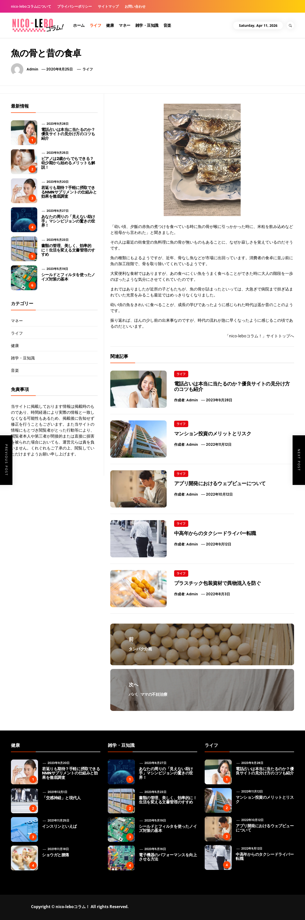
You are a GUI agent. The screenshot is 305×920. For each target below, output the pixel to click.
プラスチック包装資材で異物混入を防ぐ (217, 583)
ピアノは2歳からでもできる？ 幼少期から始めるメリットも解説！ (68, 163)
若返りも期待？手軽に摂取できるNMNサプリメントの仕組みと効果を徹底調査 (69, 192)
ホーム (79, 25)
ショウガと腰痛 (55, 855)
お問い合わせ (135, 6)
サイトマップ (108, 6)
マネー (124, 25)
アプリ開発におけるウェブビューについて (220, 483)
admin (32, 69)
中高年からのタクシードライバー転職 (215, 533)
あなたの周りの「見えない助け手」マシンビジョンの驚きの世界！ (68, 221)
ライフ (95, 25)
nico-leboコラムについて (31, 6)
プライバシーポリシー (74, 6)
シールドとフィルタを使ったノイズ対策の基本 (68, 277)
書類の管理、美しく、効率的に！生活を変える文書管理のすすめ (68, 250)
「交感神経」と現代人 (61, 798)
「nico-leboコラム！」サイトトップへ (259, 336)
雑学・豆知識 (146, 25)
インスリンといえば (59, 826)
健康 (110, 25)
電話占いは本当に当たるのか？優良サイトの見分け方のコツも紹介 (232, 386)
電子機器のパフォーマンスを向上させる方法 (168, 857)
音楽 (167, 25)
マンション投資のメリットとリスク (212, 433)
